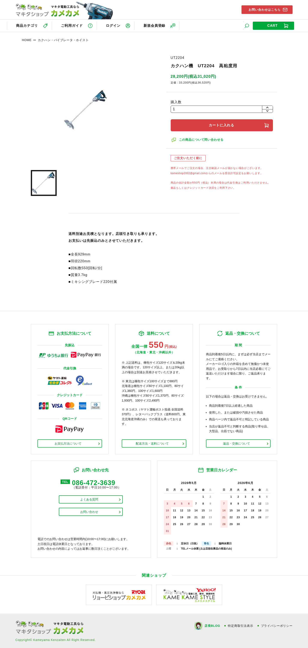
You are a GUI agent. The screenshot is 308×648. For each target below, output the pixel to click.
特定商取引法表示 (240, 625)
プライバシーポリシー (277, 625)
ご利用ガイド (72, 25)
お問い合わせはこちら (264, 9)
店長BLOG (212, 625)
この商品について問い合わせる (201, 139)
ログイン (114, 25)
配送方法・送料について (152, 443)
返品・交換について (236, 443)
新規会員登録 (156, 25)
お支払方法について (68, 443)
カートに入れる (221, 125)
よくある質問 (89, 499)
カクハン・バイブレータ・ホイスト (63, 39)
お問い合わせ (89, 512)
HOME (26, 39)
